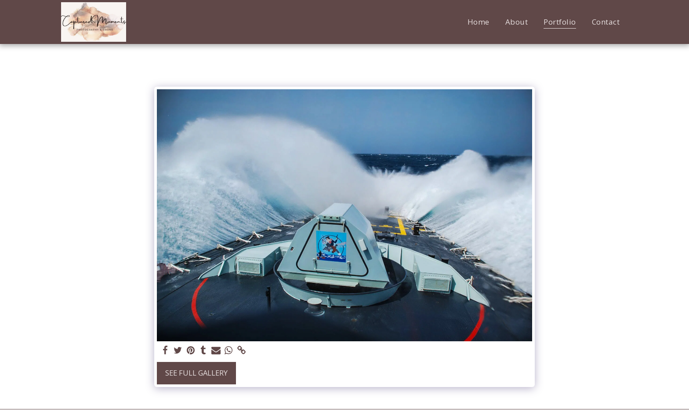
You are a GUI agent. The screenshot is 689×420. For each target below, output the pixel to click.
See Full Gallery (196, 373)
